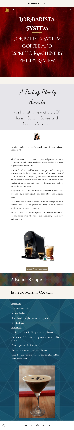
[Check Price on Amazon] (37, 269)
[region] (37, 3)
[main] (37, 42)
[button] (2, 10)
